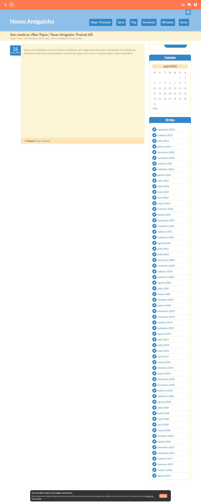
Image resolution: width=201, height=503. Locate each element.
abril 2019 (163, 356)
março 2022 (164, 203)
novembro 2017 (166, 452)
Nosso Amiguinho (32, 21)
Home (13, 38)
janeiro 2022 (164, 214)
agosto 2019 (164, 333)
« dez (155, 108)
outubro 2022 (165, 163)
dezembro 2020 (166, 259)
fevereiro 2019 (165, 367)
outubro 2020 (165, 271)
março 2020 (164, 293)
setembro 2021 (166, 237)
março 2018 (164, 430)
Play (131, 22)
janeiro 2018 (164, 441)
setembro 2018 (166, 396)
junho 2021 (163, 254)
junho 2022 (163, 186)
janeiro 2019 (164, 373)
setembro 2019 (166, 328)
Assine (183, 22)
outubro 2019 (165, 322)
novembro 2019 (166, 316)
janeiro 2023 (164, 146)
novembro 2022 (166, 157)
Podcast (45, 140)
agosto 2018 (164, 401)
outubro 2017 (165, 458)
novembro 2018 (166, 384)
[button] (5, 5)
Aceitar (163, 496)
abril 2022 (163, 197)
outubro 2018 (165, 390)
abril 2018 (163, 424)
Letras (118, 22)
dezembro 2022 (166, 152)
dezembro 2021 (166, 220)
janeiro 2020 (164, 305)
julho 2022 (163, 180)
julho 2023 (163, 140)
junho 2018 (163, 413)
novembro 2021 (166, 225)
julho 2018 (163, 407)
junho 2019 (163, 345)
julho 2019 (163, 339)
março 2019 (164, 361)
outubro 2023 (165, 135)
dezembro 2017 (166, 447)
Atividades (167, 22)
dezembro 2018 (166, 379)
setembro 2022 (166, 169)
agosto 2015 (164, 475)
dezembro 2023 (166, 129)
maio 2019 (163, 350)
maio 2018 (163, 418)
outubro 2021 (165, 231)
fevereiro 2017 (165, 464)
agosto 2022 (164, 174)
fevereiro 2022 (165, 208)
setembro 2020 (166, 276)
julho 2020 (163, 288)
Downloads (147, 22)
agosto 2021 (164, 242)
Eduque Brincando (97, 22)
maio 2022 (163, 191)
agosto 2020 (164, 282)
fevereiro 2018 (165, 435)
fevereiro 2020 (165, 299)
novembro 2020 (166, 265)
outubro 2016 (165, 469)
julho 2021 (163, 248)
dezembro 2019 (166, 311)
